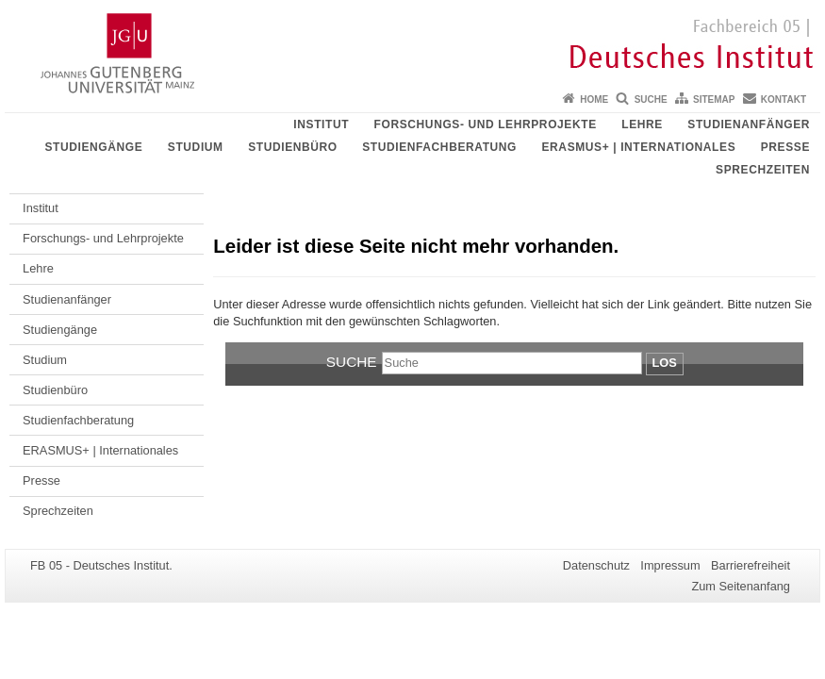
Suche (651, 99)
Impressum (670, 565)
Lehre (642, 124)
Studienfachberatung (439, 147)
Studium (195, 147)
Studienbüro (293, 147)
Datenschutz (596, 565)
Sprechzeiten (763, 169)
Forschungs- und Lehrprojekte (485, 124)
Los (664, 363)
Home (594, 99)
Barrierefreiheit (750, 565)
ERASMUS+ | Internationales (639, 147)
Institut (321, 124)
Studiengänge (93, 147)
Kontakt (783, 99)
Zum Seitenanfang (740, 586)
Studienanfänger (748, 124)
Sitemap (713, 99)
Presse (785, 147)
